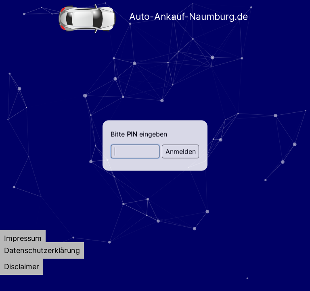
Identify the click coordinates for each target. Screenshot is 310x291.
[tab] (23, 238)
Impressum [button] (23, 238)
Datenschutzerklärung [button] (42, 250)
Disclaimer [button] (21, 266)
